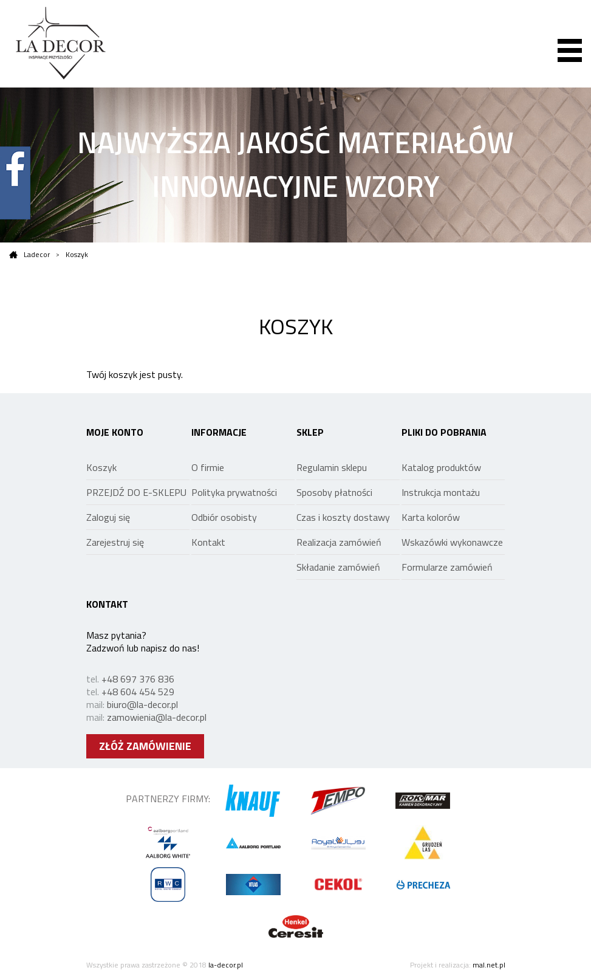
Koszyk (77, 254)
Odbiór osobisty (224, 517)
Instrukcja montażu (440, 492)
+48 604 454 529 (137, 691)
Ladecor (29, 254)
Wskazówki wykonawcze (452, 542)
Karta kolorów (430, 517)
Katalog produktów (441, 467)
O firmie (207, 467)
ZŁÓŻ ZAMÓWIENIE (145, 746)
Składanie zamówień (338, 567)
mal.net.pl (489, 965)
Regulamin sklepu (331, 467)
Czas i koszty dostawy (343, 517)
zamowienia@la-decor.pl (157, 717)
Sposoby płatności (334, 492)
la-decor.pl (225, 965)
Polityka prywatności (234, 492)
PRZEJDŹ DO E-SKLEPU (136, 492)
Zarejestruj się (115, 542)
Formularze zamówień (447, 567)
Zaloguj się (108, 517)
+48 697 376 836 (137, 679)
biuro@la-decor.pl (142, 704)
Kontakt (208, 542)
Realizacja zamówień (338, 542)
